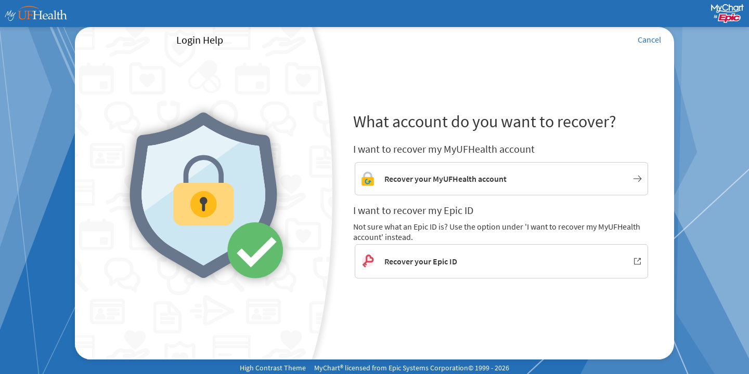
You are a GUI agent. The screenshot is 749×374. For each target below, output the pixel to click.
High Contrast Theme (273, 367)
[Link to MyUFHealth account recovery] (501, 178)
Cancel (649, 39)
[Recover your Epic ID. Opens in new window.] (501, 261)
